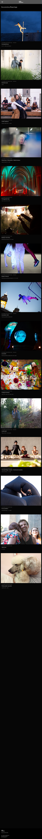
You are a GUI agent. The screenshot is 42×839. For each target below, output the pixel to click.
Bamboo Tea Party (6, 237)
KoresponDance (5, 44)
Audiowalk (4, 431)
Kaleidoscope (5, 82)
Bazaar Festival (5, 276)
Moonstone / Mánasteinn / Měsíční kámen (11, 160)
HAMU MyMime (5, 121)
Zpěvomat (4, 547)
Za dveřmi (4, 353)
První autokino (5, 508)
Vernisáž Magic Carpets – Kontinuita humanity (12, 470)
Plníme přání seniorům (7, 586)
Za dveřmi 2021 (5, 315)
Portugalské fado (5, 199)
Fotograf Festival (5, 392)
